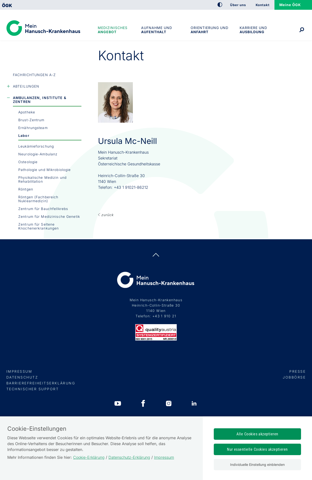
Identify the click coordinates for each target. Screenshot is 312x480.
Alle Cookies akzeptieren (257, 434)
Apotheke (26, 112)
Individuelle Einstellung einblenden (257, 464)
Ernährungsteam (33, 128)
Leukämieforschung (36, 146)
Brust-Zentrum (31, 120)
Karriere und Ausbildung (253, 30)
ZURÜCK (107, 215)
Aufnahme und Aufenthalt (156, 30)
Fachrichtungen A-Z (34, 75)
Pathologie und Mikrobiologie (44, 170)
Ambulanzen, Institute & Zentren (39, 100)
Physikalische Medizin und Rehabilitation (42, 179)
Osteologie (28, 162)
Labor (23, 135)
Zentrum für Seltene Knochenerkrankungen (38, 226)
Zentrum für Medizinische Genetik (49, 216)
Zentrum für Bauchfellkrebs (43, 209)
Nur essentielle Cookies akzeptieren (257, 449)
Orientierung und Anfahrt (209, 30)
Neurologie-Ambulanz (38, 154)
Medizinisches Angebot (112, 30)
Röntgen (25, 189)
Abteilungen (26, 86)
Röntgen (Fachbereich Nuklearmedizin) (38, 199)
